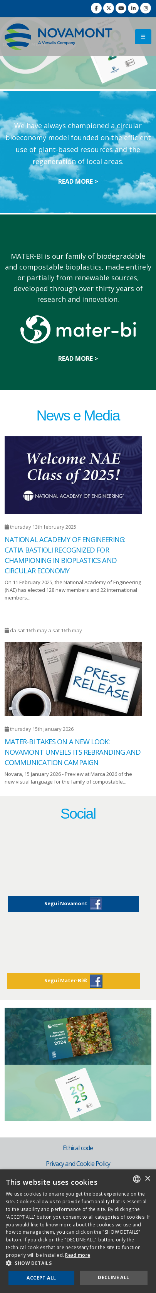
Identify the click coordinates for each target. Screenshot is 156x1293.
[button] (78, 1263)
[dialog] (78, 1231)
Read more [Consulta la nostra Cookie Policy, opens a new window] (77, 1255)
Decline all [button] (113, 1277)
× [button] (147, 1179)
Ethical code (78, 1148)
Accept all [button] (41, 1278)
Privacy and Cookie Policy (78, 1163)
